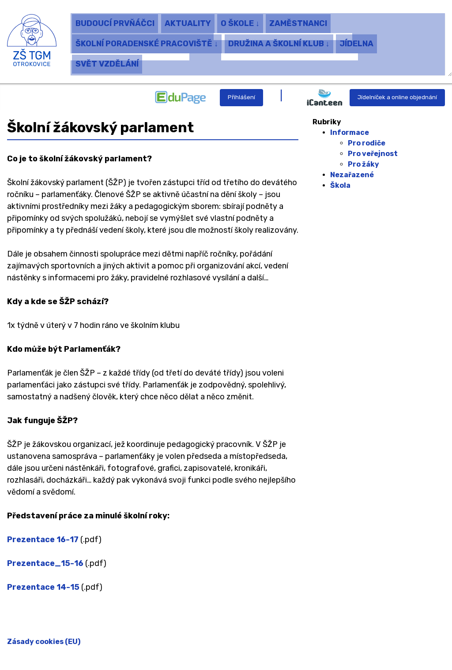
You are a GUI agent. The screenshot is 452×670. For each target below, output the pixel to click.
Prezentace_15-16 (45, 563)
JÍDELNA (356, 41)
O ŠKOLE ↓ (240, 21)
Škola (340, 185)
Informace (349, 132)
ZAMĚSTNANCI (298, 21)
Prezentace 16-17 (43, 539)
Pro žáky (363, 164)
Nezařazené (352, 175)
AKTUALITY (188, 21)
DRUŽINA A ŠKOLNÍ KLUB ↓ (279, 41)
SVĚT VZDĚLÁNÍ (107, 62)
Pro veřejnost (373, 153)
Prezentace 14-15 (43, 587)
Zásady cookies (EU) (43, 641)
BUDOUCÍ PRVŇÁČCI (114, 21)
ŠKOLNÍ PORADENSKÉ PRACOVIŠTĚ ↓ (146, 41)
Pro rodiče (366, 143)
